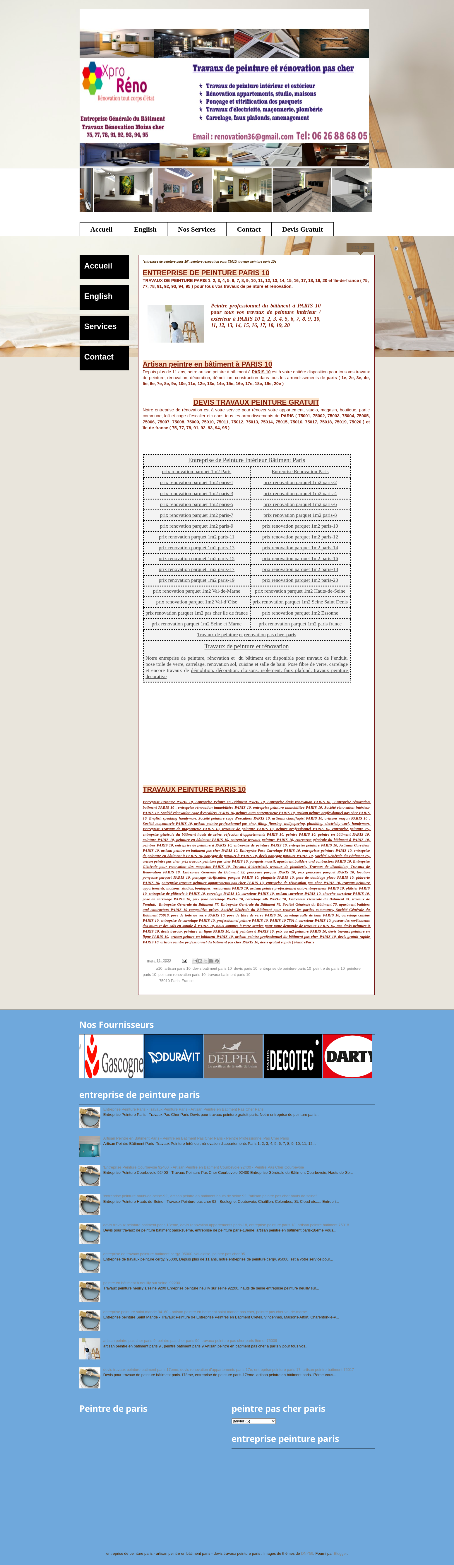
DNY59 (307, 1553)
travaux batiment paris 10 (229, 974)
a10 (159, 968)
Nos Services (197, 229)
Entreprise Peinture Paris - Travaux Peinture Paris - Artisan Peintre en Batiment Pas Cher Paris (183, 1109)
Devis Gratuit (302, 229)
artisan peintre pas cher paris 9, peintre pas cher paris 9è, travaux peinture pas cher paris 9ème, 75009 (190, 1340)
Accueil (101, 229)
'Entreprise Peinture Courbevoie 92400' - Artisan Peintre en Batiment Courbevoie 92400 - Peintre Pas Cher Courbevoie (203, 1167)
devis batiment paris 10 (212, 968)
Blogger (340, 1553)
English (145, 229)
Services (100, 326)
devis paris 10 (245, 968)
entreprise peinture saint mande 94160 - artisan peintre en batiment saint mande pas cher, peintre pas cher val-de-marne (205, 1312)
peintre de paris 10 (329, 968)
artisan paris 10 (178, 968)
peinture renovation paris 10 (181, 974)
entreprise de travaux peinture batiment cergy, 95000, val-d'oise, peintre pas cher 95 (174, 1254)
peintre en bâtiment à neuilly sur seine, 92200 (141, 1283)
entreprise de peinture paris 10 (285, 968)
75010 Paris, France (176, 981)
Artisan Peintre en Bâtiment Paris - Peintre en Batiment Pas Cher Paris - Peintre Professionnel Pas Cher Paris (196, 1138)
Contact (249, 229)
